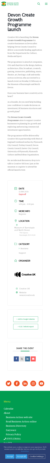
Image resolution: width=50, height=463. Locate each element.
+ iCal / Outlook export (26, 327)
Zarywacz (11, 430)
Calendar (8, 408)
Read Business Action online (21, 421)
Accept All (21, 456)
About (7, 413)
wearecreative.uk (27, 295)
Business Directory (16, 426)
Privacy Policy (13, 434)
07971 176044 (12, 438)
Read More (25, 451)
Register (22, 214)
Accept (10, 456)
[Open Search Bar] (38, 4)
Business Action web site (19, 417)
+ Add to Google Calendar (25, 319)
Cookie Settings (37, 456)
